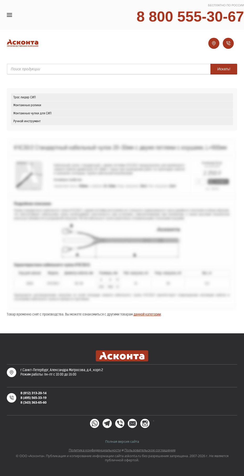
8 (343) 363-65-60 (33, 402)
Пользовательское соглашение (150, 450)
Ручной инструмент (27, 121)
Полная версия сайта (122, 441)
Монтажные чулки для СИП (32, 113)
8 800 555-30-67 (190, 16)
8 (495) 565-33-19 (33, 397)
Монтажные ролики (27, 105)
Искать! (223, 69)
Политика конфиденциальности (95, 450)
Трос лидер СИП (24, 97)
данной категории (147, 314)
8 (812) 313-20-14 (33, 393)
